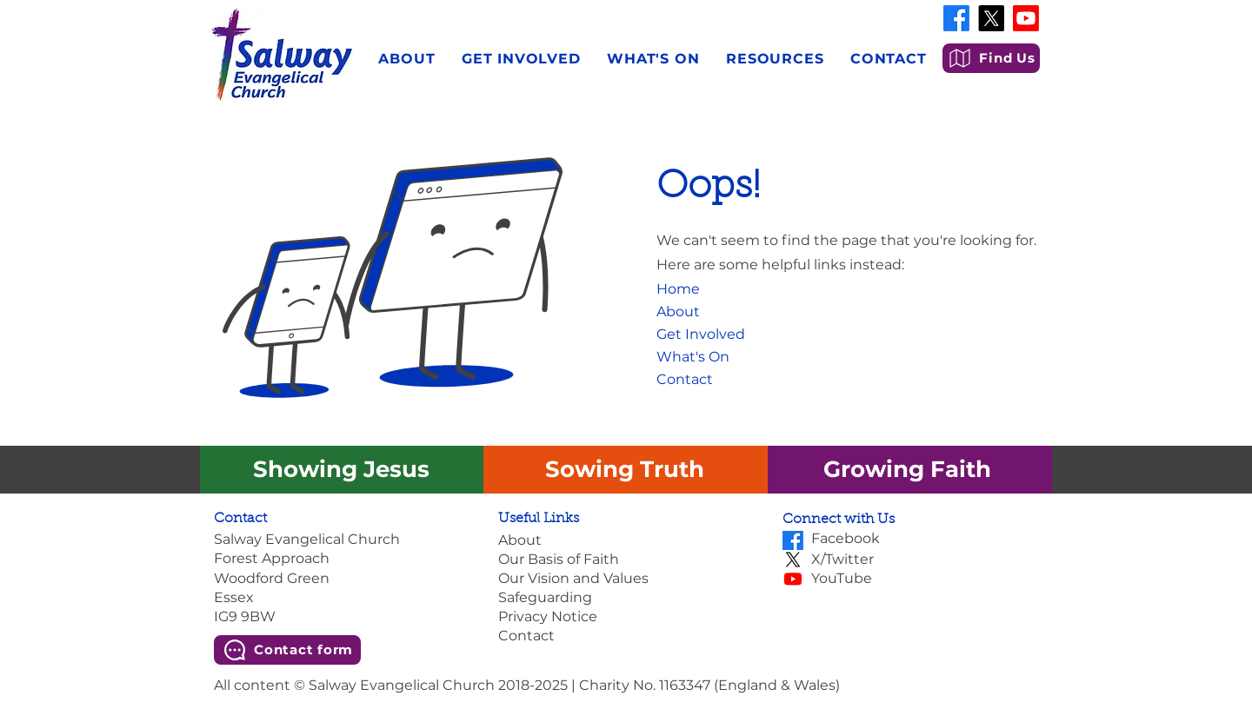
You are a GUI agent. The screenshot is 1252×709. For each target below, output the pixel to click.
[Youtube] (1026, 18)
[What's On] (704, 357)
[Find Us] (991, 58)
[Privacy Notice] (625, 616)
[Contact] (704, 379)
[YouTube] (924, 578)
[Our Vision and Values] (625, 578)
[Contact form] (287, 650)
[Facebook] (956, 18)
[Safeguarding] (625, 597)
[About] (696, 312)
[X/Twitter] (924, 559)
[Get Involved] (704, 334)
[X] (991, 18)
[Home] (683, 289)
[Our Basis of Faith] (625, 559)
